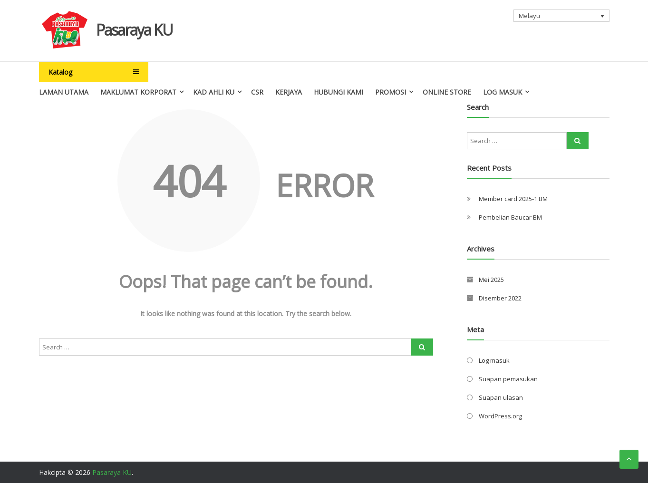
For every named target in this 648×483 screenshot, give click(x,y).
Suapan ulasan (501, 397)
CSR (257, 92)
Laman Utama (63, 92)
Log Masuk (502, 92)
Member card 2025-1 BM (513, 198)
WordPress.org (500, 416)
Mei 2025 (491, 279)
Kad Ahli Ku (213, 92)
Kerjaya (288, 92)
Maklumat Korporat (138, 92)
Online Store (447, 92)
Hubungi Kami (338, 92)
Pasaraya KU (134, 29)
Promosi (390, 92)
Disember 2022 (500, 298)
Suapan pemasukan (508, 379)
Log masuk (494, 360)
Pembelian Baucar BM (510, 217)
